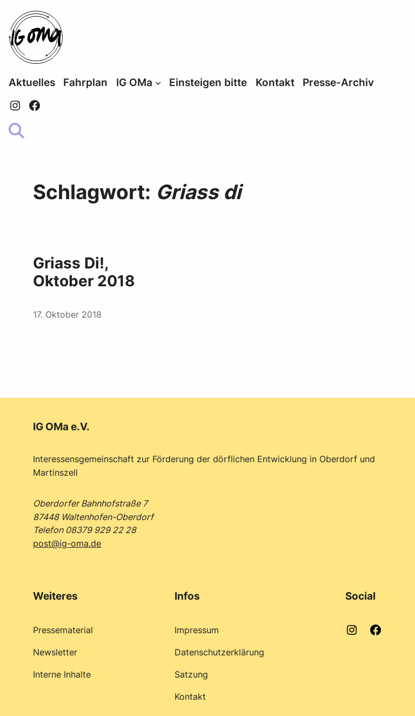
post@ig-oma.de (67, 543)
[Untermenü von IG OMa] (158, 83)
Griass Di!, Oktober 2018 (84, 272)
